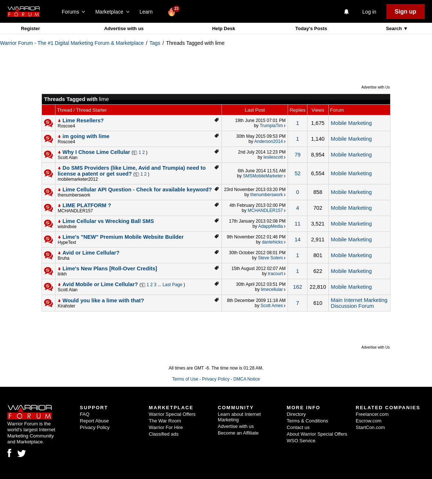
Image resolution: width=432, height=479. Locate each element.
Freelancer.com (372, 414)
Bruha (63, 258)
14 (297, 239)
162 (297, 287)
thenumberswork (74, 195)
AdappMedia (270, 226)
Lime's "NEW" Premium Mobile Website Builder (123, 237)
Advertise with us (124, 28)
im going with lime (85, 136)
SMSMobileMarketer (263, 176)
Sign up (405, 11)
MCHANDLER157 (75, 210)
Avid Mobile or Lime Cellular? (100, 284)
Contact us (298, 427)
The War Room (165, 421)
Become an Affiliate (238, 433)
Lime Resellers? (83, 120)
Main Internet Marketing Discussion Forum (359, 303)
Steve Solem (270, 257)
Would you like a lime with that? (103, 300)
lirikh (62, 274)
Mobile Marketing (351, 123)
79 (297, 155)
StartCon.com (370, 427)
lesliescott (273, 157)
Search (394, 28)
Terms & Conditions (307, 421)
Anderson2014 (268, 141)
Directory (296, 414)
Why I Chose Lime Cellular (96, 152)
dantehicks (272, 242)
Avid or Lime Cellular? (90, 253)
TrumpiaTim (271, 125)
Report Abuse (94, 421)
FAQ (84, 414)
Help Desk (223, 28)
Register (30, 28)
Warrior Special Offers (172, 414)
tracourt (275, 273)
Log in (369, 12)
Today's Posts (311, 28)
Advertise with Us (375, 87)
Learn (148, 12)
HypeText (67, 242)
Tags (155, 43)
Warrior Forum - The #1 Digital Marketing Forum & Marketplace (72, 43)
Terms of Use (185, 379)
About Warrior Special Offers (317, 434)
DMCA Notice (246, 379)
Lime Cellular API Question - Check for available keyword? (137, 189)
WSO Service (301, 440)
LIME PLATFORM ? (86, 205)
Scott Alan (68, 157)
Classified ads (164, 434)
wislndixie (67, 226)
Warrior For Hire (166, 427)
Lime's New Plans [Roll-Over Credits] (109, 268)
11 (297, 224)
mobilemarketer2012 (78, 179)
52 (297, 173)
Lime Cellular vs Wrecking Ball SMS (108, 221)
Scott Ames (271, 305)
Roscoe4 (66, 126)
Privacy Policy (216, 379)
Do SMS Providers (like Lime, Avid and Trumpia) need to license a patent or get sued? (132, 171)
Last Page (172, 284)
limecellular (272, 289)
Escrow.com (368, 421)
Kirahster (66, 306)
